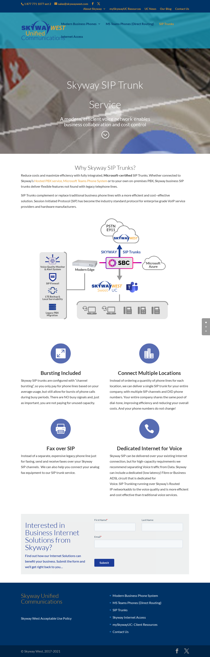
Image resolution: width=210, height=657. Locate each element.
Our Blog (165, 8)
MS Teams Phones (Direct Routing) (130, 24)
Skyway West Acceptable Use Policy (46, 618)
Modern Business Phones (79, 24)
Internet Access (72, 36)
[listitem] (85, 265)
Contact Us (182, 8)
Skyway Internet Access (129, 617)
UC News (150, 8)
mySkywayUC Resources (125, 8)
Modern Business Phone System (135, 595)
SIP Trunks (166, 24)
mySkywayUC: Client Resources (135, 624)
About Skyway (92, 8)
